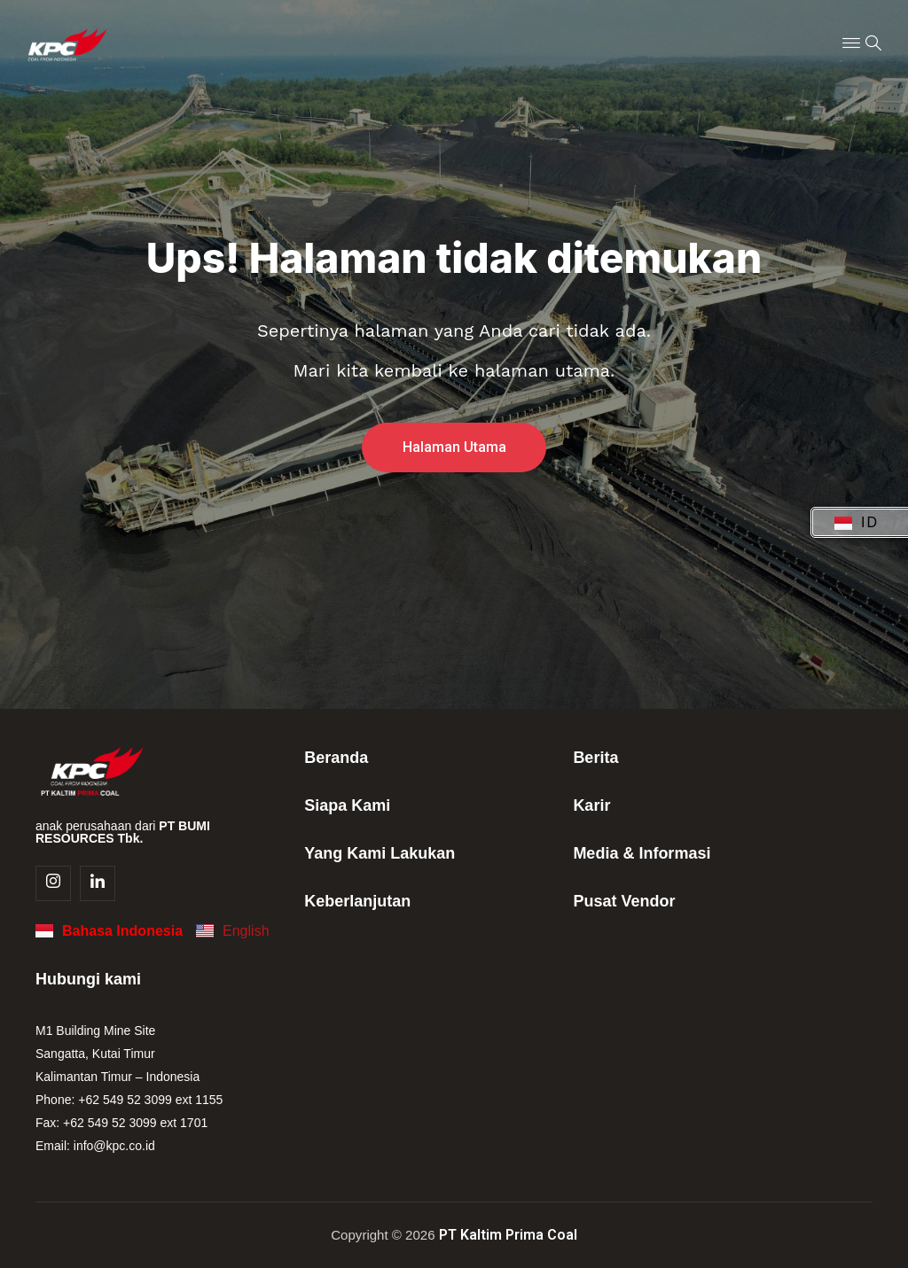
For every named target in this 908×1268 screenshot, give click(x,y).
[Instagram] (53, 883)
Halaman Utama (454, 448)
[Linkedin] (97, 883)
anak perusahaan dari (122, 832)
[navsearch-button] (873, 44)
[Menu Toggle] (851, 44)
